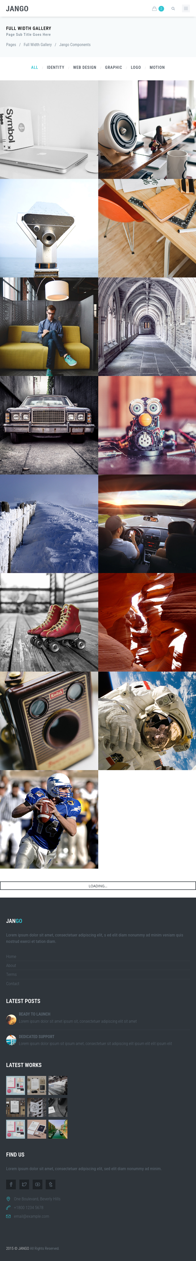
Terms (11, 974)
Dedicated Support (36, 1036)
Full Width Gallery (38, 44)
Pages (11, 44)
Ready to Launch (34, 1014)
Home (11, 956)
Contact (12, 983)
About (11, 965)
